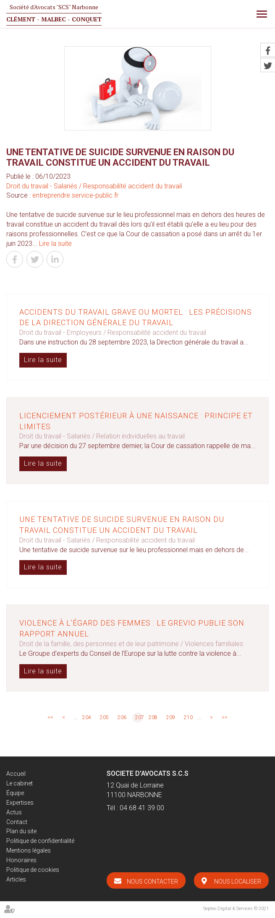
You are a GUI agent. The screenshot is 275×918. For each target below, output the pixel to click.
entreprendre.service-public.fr (75, 195)
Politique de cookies (32, 869)
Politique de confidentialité (40, 840)
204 (86, 717)
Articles (16, 879)
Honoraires (21, 860)
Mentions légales (28, 850)
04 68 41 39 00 (142, 808)
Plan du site (21, 831)
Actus (14, 812)
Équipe (15, 793)
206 (122, 717)
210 (188, 717)
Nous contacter (152, 881)
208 (153, 717)
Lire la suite (55, 244)
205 (104, 717)
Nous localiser (237, 881)
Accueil (16, 773)
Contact (16, 822)
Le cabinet (19, 783)
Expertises (20, 802)
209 (170, 717)
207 (139, 717)
